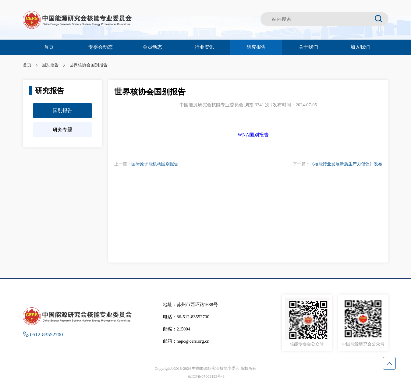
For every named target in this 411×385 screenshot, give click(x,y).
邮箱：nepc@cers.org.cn (186, 341)
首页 (49, 47)
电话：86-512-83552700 (186, 316)
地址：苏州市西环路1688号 (190, 304)
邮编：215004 (176, 329)
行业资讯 (204, 47)
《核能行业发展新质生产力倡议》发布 (346, 164)
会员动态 (152, 47)
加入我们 (360, 47)
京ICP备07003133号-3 (206, 376)
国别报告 (62, 110)
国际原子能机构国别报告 (154, 164)
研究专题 (62, 129)
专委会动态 (100, 47)
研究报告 (256, 47)
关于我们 (308, 47)
